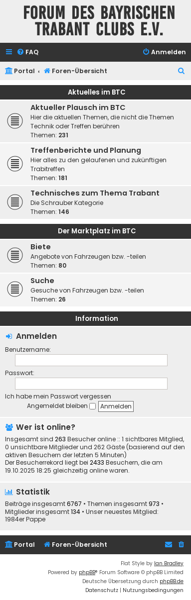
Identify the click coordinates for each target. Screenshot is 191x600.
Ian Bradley (169, 563)
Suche (42, 281)
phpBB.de (172, 581)
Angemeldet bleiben (61, 405)
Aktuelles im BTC (97, 92)
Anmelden (36, 336)
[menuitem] (27, 52)
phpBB (87, 572)
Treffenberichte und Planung (85, 150)
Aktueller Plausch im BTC (78, 107)
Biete (40, 247)
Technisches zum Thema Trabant (95, 193)
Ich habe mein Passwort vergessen (58, 396)
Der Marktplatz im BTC (97, 231)
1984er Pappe (25, 519)
